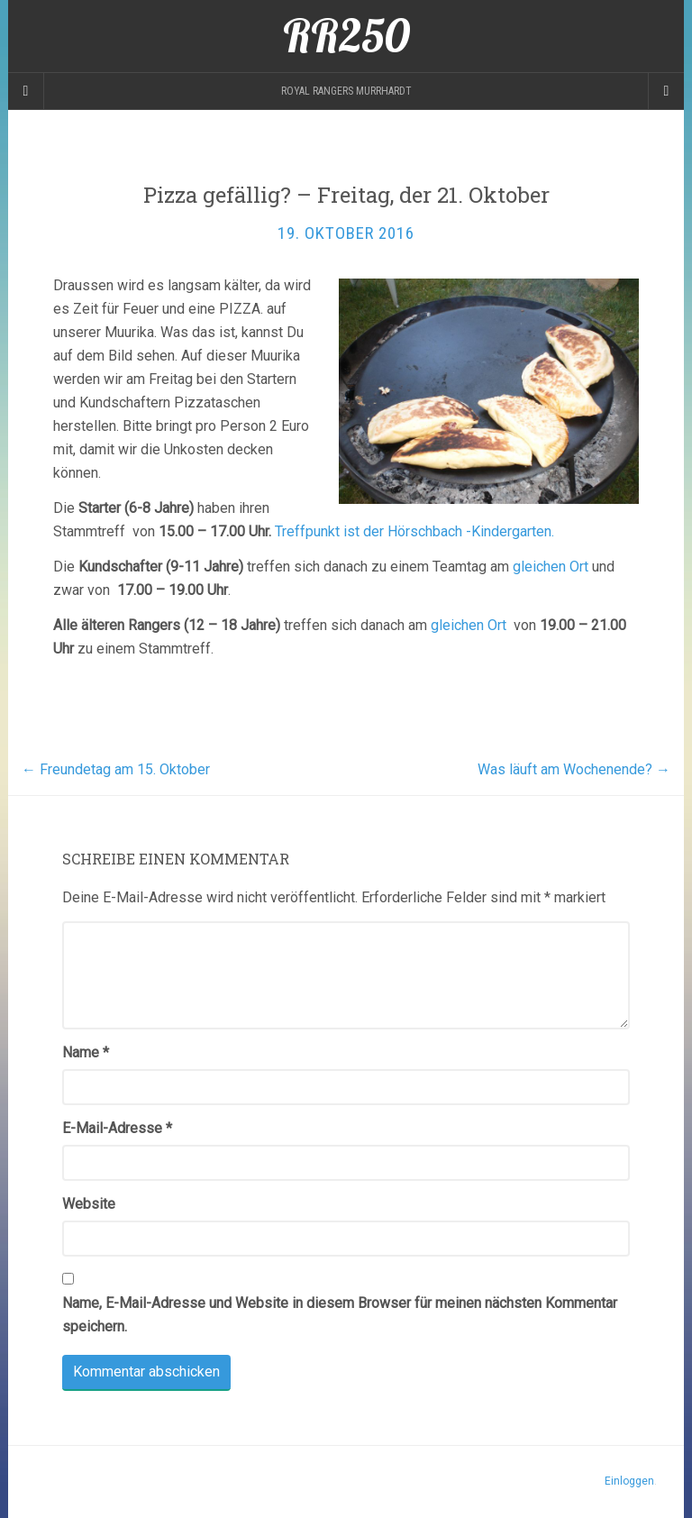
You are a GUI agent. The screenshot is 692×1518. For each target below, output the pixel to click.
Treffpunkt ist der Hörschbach (370, 531)
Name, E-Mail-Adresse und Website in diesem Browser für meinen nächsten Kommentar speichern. (339, 1314)
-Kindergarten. (510, 531)
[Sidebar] (26, 91)
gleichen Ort (552, 566)
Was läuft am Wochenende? (574, 769)
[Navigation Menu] (666, 91)
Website (88, 1203)
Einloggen (629, 1481)
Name (85, 1052)
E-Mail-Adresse (117, 1128)
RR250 (346, 36)
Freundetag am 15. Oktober (116, 769)
